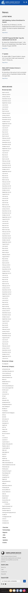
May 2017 (4, 279)
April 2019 (4, 250)
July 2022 (4, 173)
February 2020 (5, 231)
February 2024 (5, 138)
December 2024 (6, 117)
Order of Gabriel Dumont (7, 464)
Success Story (5, 500)
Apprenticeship (5, 375)
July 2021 (4, 196)
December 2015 (5, 312)
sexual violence (5, 491)
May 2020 (4, 225)
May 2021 (4, 200)
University (4, 520)
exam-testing (5, 406)
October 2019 (5, 240)
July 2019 (4, 246)
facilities (4, 408)
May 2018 (4, 258)
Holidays (4, 431)
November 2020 (6, 213)
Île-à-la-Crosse (5, 433)
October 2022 (5, 169)
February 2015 (5, 329)
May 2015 (4, 325)
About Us (3, 567)
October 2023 (5, 146)
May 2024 (4, 132)
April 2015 (4, 327)
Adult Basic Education (7, 371)
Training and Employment (8, 512)
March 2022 (5, 179)
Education (4, 400)
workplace (4, 522)
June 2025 (4, 107)
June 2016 (4, 300)
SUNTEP (4, 502)
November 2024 (6, 119)
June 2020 (4, 223)
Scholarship (5, 487)
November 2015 (5, 314)
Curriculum (4, 394)
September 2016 (6, 294)
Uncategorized (5, 516)
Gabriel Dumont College (7, 412)
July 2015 (4, 323)
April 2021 (4, 202)
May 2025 (4, 109)
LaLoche (4, 439)
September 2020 (6, 217)
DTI (3, 396)
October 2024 (5, 121)
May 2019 (4, 248)
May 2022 (4, 175)
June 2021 (4, 198)
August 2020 (5, 219)
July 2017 (4, 275)
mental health (5, 448)
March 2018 (5, 262)
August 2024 (5, 125)
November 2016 (6, 292)
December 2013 (5, 350)
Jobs (4, 535)
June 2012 (4, 358)
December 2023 (5, 142)
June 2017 (4, 277)
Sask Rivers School (6, 485)
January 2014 (5, 348)
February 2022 (5, 181)
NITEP (3, 456)
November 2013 (5, 352)
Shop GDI (3, 574)
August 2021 (5, 194)
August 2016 (5, 296)
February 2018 (5, 265)
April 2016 (4, 304)
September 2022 (6, 171)
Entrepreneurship (6, 404)
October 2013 (5, 354)
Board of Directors (6, 377)
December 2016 (6, 289)
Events (6, 504)
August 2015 (5, 321)
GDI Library (4, 419)
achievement (5, 369)
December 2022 (5, 165)
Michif (3, 454)
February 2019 (5, 254)
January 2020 (5, 233)
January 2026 (5, 96)
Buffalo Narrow (5, 381)
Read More (5, 32)
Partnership (4, 466)
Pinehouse (4, 468)
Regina (3, 479)
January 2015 (5, 331)
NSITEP (4, 458)
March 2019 (5, 252)
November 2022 (5, 167)
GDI (3, 416)
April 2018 (4, 260)
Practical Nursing (6, 471)
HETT (3, 427)
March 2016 (5, 306)
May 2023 (4, 154)
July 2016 (4, 298)
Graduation (4, 423)
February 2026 (5, 94)
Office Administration (7, 462)
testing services (5, 508)
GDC (3, 414)
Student (4, 498)
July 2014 (4, 339)
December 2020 (6, 210)
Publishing (4, 475)
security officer (5, 489)
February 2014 (5, 346)
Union (3, 518)
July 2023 (4, 152)
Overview (5, 527)
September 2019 (6, 242)
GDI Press (4, 421)
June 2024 (4, 129)
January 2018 (5, 267)
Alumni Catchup (6, 373)
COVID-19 (4, 389)
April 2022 (4, 177)
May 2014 (4, 343)
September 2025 (6, 102)
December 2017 (5, 269)
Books (3, 379)
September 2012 (6, 356)
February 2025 (5, 113)
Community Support (6, 387)
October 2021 (5, 190)
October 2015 (5, 316)
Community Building (7, 385)
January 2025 (5, 115)
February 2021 (5, 206)
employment (5, 402)
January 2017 (5, 287)
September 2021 (6, 192)
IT (2, 435)
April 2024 (4, 134)
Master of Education (6, 444)
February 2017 (5, 285)
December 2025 (5, 98)
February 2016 (5, 308)
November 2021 (5, 188)
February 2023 (5, 161)
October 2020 (5, 215)
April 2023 (4, 156)
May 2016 (4, 302)
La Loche (4, 437)
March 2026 (5, 92)
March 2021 (4, 204)
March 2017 (4, 283)
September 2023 (6, 148)
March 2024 (5, 136)
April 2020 (4, 227)
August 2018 (5, 256)
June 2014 (4, 341)
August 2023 (5, 150)
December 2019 (5, 235)
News (4, 537)
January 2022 (5, 183)
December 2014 (5, 333)
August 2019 (5, 244)
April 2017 (4, 281)
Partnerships (6, 530)
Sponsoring (4, 495)
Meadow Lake (5, 446)
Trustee (3, 514)
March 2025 (5, 111)
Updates (5, 540)
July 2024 (4, 127)
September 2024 (6, 123)
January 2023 (5, 163)
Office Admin (5, 460)
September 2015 (6, 319)
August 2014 (5, 337)
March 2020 (5, 229)
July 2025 (4, 105)
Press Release (5, 473)
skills (3, 493)
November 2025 (5, 100)
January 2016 (5, 310)
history (3, 429)
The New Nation (5, 510)
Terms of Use (3, 589)
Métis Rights (5, 452)
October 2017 (5, 271)
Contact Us (4, 571)
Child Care (4, 383)
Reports (5, 532)
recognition (4, 477)
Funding (4, 410)
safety (3, 483)
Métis (3, 450)
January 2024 (5, 140)
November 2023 (5, 144)
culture (3, 392)
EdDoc (3, 398)
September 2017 (6, 273)
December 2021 (5, 186)
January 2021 (5, 208)
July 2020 (4, 221)
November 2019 (5, 238)
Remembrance (5, 481)
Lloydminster (5, 441)
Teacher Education (6, 506)
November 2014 (5, 335)
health (3, 425)
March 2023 (5, 159)
